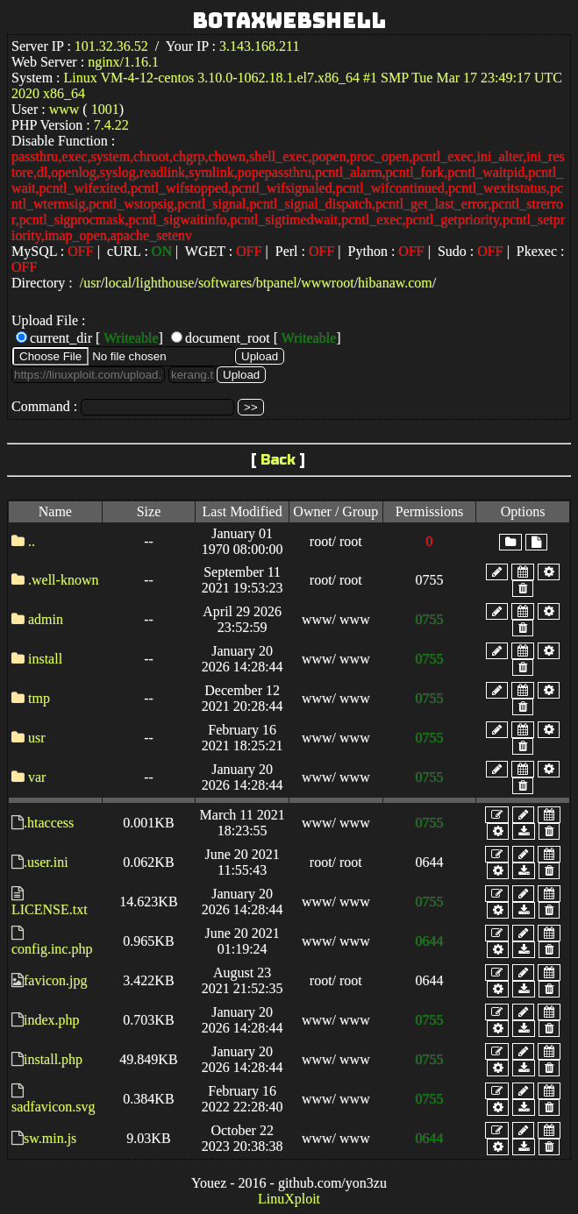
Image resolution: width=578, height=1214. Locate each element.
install (45, 658)
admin (45, 619)
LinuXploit (289, 1198)
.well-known (63, 579)
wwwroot (327, 282)
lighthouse (165, 282)
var (37, 777)
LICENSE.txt (49, 909)
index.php (52, 1019)
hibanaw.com (395, 282)
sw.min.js (50, 1138)
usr (92, 282)
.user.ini (46, 862)
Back (278, 459)
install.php (53, 1059)
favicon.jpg (55, 980)
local (118, 282)
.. (31, 541)
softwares (225, 282)
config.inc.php (51, 948)
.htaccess (49, 822)
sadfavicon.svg (53, 1106)
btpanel (276, 282)
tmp (39, 698)
